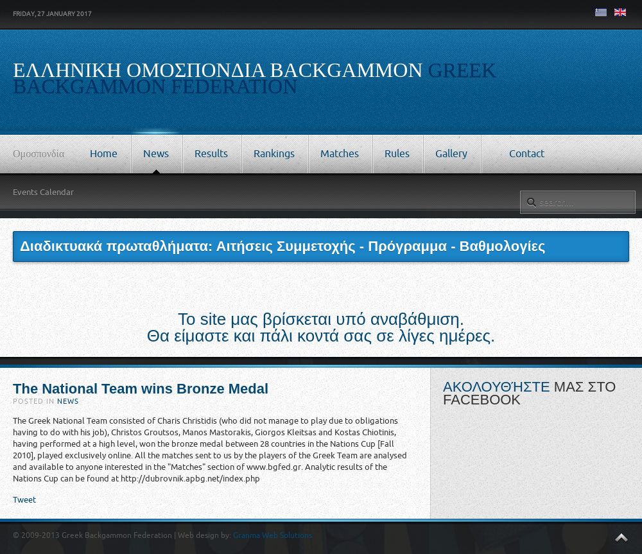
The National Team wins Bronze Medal (140, 389)
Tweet (24, 500)
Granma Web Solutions (272, 535)
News (68, 401)
